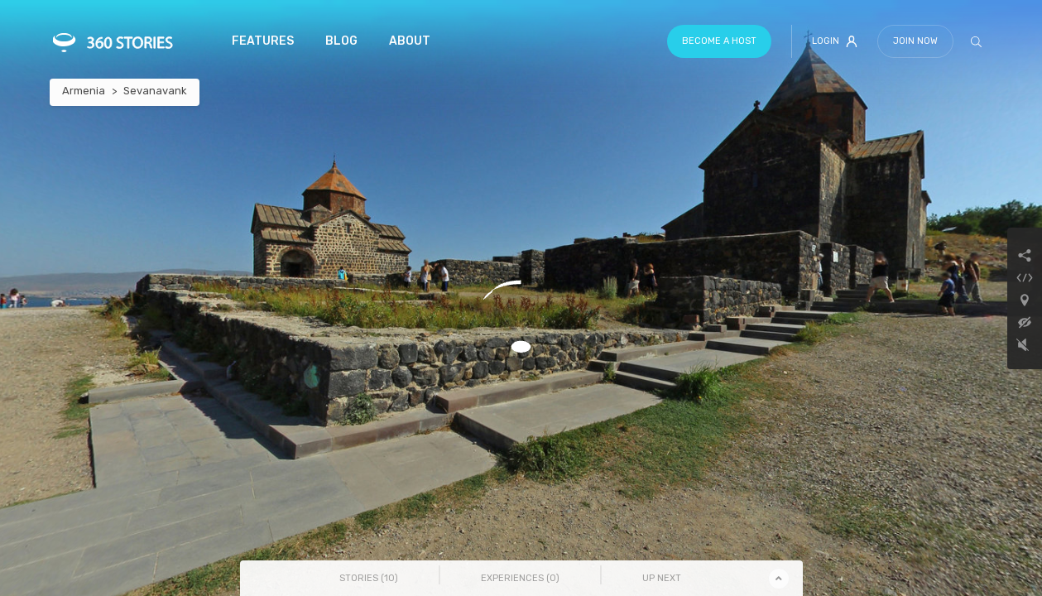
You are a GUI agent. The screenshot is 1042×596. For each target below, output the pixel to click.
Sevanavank (155, 90)
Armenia (83, 90)
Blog (341, 41)
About (409, 41)
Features (263, 41)
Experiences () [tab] (520, 578)
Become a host (719, 41)
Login (834, 41)
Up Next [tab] (661, 578)
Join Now (915, 41)
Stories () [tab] (368, 578)
